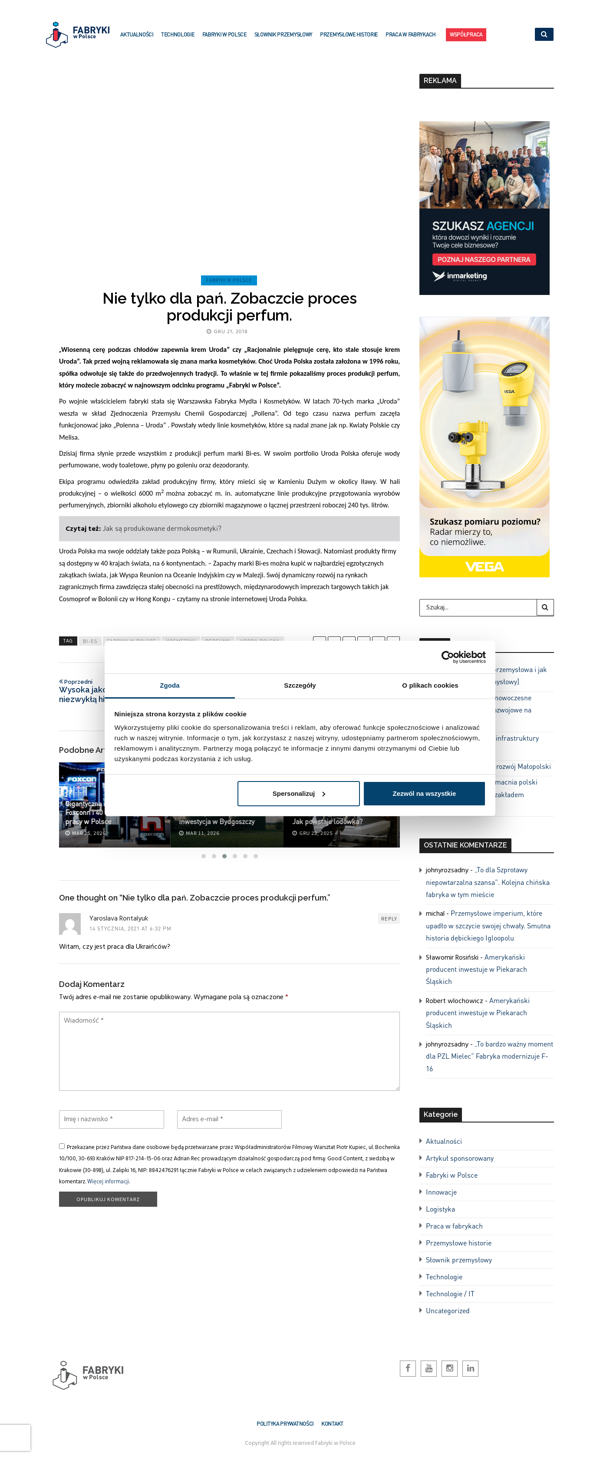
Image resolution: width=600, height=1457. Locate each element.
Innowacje (441, 1191)
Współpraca (466, 36)
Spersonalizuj (299, 793)
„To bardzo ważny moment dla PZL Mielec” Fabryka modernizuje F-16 (489, 1056)
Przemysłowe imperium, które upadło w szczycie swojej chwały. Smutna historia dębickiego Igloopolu (488, 925)
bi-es (90, 641)
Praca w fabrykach (410, 39)
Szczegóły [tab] (300, 685)
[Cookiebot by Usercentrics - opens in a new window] (448, 657)
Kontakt (332, 1424)
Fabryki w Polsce (224, 39)
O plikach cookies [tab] (430, 685)
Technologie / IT (450, 1293)
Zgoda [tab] (170, 685)
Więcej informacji (108, 1181)
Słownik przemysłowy (283, 39)
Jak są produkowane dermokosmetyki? (161, 528)
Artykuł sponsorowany (460, 1157)
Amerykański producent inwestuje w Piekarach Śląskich (476, 969)
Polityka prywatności (285, 1424)
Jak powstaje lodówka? (330, 821)
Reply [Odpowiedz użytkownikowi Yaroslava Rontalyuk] (389, 919)
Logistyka (440, 1208)
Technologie (177, 39)
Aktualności (136, 39)
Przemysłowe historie (349, 39)
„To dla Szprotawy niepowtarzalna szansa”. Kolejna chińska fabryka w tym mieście (488, 882)
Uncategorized (448, 1310)
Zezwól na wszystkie (424, 793)
